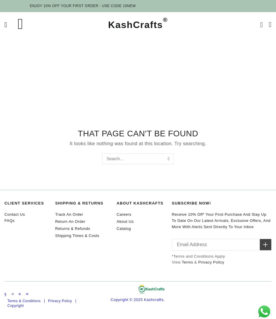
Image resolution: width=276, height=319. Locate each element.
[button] (5, 24)
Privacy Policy (211, 262)
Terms (187, 262)
